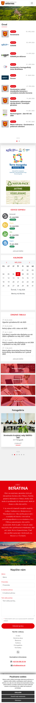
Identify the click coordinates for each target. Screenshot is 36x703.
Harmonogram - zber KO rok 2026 (21, 115)
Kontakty (18, 647)
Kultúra (18, 643)
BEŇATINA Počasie (18, 303)
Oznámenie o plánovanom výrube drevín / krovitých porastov (20, 103)
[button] (17, 141)
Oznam (13, 78)
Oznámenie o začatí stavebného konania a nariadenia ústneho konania (21, 91)
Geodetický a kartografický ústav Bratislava (20, 68)
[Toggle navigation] (32, 3)
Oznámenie (14, 35)
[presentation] (17, 138)
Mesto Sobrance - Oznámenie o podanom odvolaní (22, 125)
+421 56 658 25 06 (19, 661)
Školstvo (18, 640)
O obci (18, 636)
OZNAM (13, 46)
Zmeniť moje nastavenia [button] (18, 696)
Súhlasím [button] (18, 692)
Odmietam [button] (18, 700)
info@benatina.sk (19, 665)
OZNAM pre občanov (18, 56)
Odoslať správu (18, 626)
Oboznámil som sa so (19, 620)
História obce (18, 638)
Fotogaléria (18, 645)
